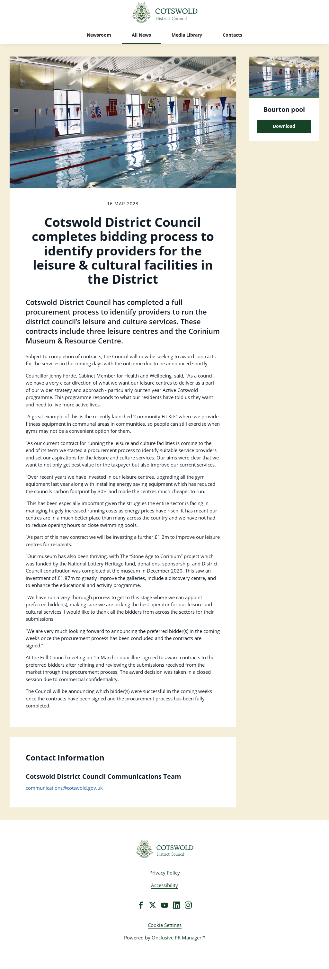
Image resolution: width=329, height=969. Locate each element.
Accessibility (164, 885)
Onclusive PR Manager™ (178, 937)
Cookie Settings (165, 925)
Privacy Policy (164, 872)
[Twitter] (152, 905)
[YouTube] (164, 905)
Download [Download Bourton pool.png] (284, 126)
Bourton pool (284, 109)
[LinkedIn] (176, 905)
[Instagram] (188, 905)
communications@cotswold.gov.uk (64, 788)
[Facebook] (140, 905)
